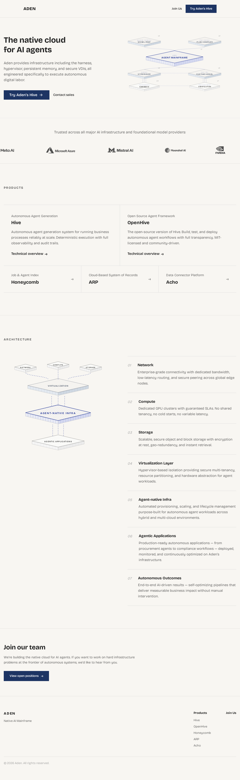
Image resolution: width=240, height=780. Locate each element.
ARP (196, 739)
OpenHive (200, 726)
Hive (197, 720)
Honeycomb (202, 733)
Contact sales (63, 95)
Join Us (177, 9)
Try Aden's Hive (201, 9)
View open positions (26, 676)
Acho (197, 745)
